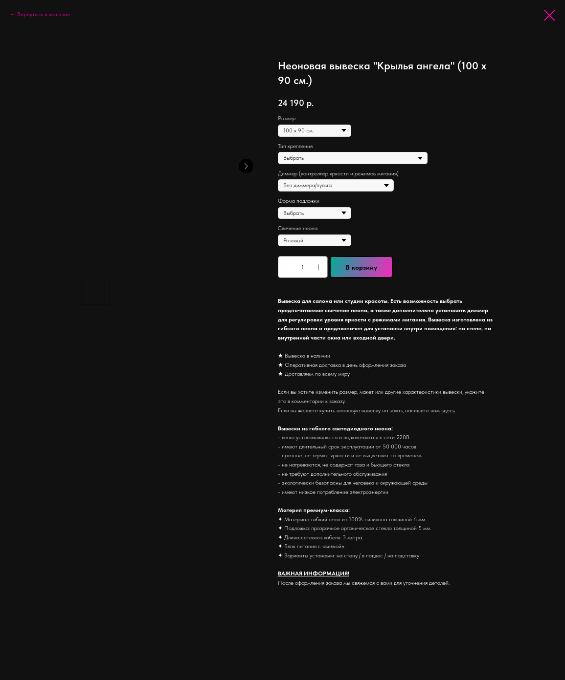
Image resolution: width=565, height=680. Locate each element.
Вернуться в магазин (43, 14)
